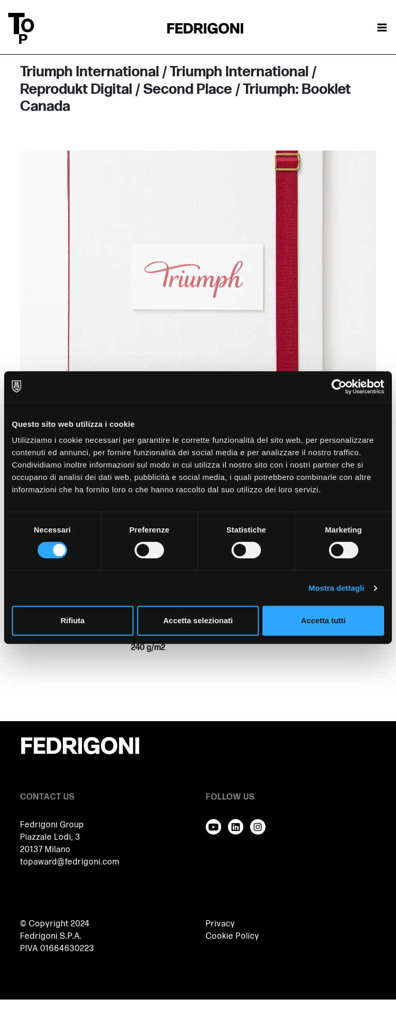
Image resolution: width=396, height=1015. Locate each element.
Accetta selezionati (198, 620)
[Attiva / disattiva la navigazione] (382, 28)
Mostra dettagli (336, 588)
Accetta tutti (323, 620)
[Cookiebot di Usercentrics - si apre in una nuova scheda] (339, 386)
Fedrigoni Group (52, 825)
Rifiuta (72, 620)
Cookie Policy (232, 936)
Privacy (220, 924)
